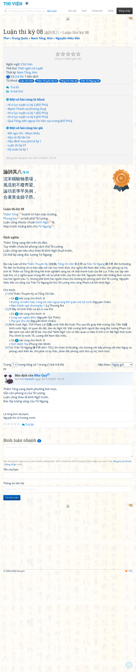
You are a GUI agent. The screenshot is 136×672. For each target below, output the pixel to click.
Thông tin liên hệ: (13, 628)
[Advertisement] (68, 41)
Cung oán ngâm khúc (23, 413)
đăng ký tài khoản (122, 606)
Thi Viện (12, 3)
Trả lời (14, 134)
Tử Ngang (46, 322)
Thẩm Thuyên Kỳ (37, 359)
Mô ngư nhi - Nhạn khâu (24, 179)
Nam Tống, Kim (27, 119)
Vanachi (22, 204)
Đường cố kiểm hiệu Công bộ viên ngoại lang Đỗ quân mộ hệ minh (51, 398)
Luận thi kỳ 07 (17, 192)
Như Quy (42, 521)
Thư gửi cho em (20, 417)
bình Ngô (43, 318)
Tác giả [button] (72, 10)
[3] (7, 420)
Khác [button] (111, 10)
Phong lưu (11, 314)
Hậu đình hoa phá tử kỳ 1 (24, 188)
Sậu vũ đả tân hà (19, 183)
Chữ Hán (27, 111)
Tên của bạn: (11, 615)
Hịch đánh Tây (19, 440)
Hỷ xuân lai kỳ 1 (18, 196)
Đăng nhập (124, 10)
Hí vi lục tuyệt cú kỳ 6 (21, 163)
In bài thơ (16, 138)
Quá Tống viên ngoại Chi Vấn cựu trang (34, 167)
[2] (7, 405)
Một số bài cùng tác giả (24, 174)
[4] (7, 443)
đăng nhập (10, 609)
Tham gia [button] (97, 10)
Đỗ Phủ (42, 151)
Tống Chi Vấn (66, 359)
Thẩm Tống (12, 310)
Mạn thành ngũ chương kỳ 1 (28, 401)
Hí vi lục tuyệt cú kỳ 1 (21, 159)
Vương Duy (37, 155)
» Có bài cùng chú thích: (27, 394)
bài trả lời (14, 123)
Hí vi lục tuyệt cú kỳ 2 (21, 151)
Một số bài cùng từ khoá (25, 146)
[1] (7, 389)
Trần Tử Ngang (96, 359)
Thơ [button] (84, 10)
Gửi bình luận (11, 642)
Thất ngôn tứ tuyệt (30, 115)
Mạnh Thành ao (18, 155)
